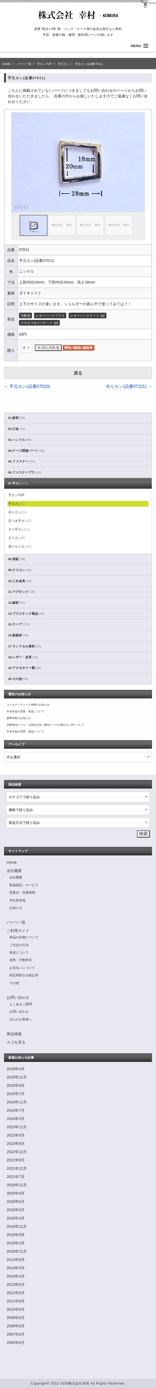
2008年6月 (16, 1326)
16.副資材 (18, 635)
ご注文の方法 (19, 945)
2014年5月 (16, 1268)
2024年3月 (16, 1118)
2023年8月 (16, 1143)
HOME (6, 64)
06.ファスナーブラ (24, 472)
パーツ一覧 (24, 64)
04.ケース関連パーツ (26, 450)
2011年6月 (16, 1301)
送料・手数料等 (20, 960)
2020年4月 (16, 1218)
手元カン (63, 64)
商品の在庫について (23, 937)
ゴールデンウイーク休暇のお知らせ (28, 704)
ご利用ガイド (18, 930)
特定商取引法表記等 (23, 975)
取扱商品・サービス (23, 885)
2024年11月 (17, 1102)
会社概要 (14, 871)
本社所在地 (17, 900)
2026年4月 (16, 1069)
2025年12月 (17, 1077)
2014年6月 (16, 1259)
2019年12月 (17, 1226)
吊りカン (17, 512)
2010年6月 (16, 1309)
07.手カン (18, 483)
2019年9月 (16, 1235)
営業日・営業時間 (22, 892)
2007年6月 (16, 1334)
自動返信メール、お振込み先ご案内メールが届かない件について (45, 724)
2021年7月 (16, 1177)
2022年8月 (16, 1160)
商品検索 (14, 1034)
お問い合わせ (18, 997)
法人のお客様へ (20, 1019)
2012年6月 (16, 1293)
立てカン (16, 538)
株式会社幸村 (79, 1383)
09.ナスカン (20, 570)
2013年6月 (16, 1284)
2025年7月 (16, 1094)
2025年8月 (16, 1085)
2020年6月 (16, 1201)
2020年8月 (16, 1193)
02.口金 (16, 428)
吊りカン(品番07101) (129, 386)
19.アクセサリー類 (24, 668)
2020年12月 (17, 1185)
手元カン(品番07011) (89, 64)
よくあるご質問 (20, 1004)
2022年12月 (17, 1152)
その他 (14, 983)
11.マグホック (21, 591)
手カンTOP (44, 64)
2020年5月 (16, 1210)
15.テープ (19, 624)
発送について (19, 952)
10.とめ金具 (20, 581)
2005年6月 (16, 1342)
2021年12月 (17, 1168)
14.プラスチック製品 (26, 613)
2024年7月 (16, 1110)
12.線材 (16, 602)
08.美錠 (16, 559)
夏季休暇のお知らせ (19, 718)
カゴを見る (16, 1042)
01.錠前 (16, 417)
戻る (78, 373)
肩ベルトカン (20, 546)
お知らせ (15, 908)
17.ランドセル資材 (24, 646)
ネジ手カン (19, 529)
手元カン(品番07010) (27, 386)
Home (12, 862)
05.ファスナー (21, 461)
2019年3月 (16, 1243)
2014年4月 (16, 1276)
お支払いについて (22, 968)
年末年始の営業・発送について (25, 711)
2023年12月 (17, 1127)
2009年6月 (16, 1318)
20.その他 (18, 678)
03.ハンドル (20, 439)
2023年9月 (16, 1135)
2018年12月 (17, 1251)
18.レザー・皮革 (23, 657)
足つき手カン (20, 521)
